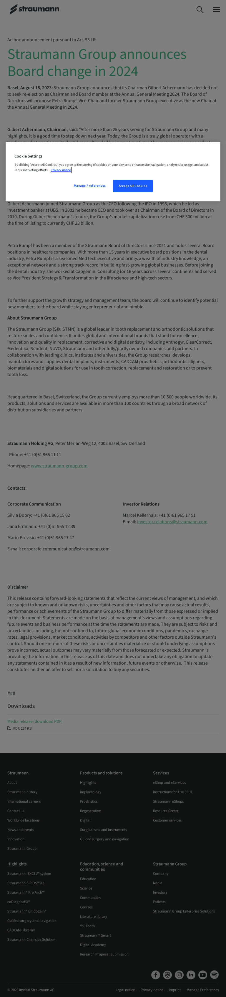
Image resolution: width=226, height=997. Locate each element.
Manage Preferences (90, 185)
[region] (113, 171)
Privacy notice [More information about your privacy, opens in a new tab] (61, 169)
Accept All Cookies (133, 185)
